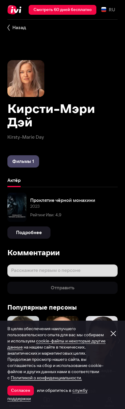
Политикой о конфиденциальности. (46, 377)
